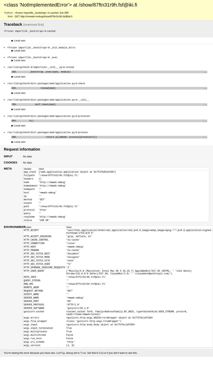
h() (112, 124)
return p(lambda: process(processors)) (112, 141)
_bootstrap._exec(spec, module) (112, 73)
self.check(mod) (112, 107)
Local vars (18, 40)
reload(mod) (112, 90)
